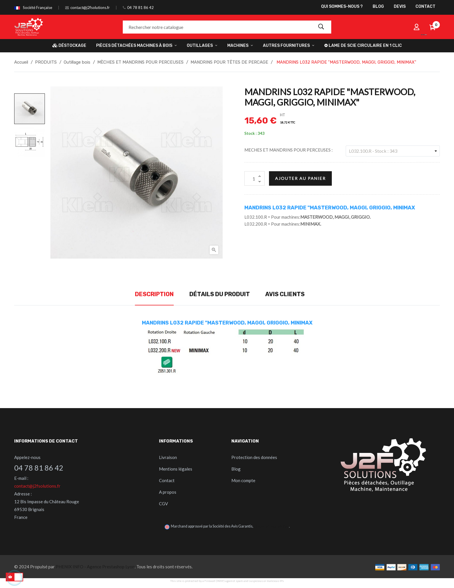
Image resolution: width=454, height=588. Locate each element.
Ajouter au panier (300, 178)
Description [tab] (154, 294)
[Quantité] (254, 178)
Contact (167, 480)
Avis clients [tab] (285, 294)
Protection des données (254, 457)
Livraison (168, 457)
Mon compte (243, 480)
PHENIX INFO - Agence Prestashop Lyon (95, 566)
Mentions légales (175, 468)
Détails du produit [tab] (219, 294)
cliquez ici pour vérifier (271, 526)
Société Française (37, 7)
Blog (236, 468)
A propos (167, 492)
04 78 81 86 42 (140, 7)
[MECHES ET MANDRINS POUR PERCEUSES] (393, 150)
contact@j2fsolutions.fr (90, 7)
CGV (163, 503)
